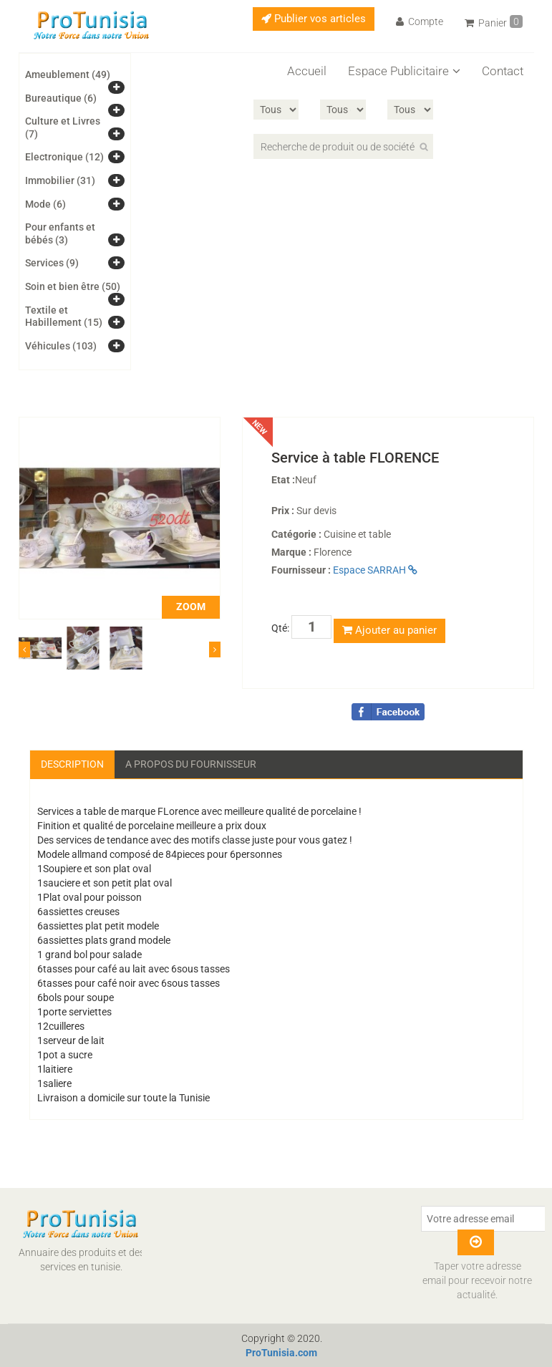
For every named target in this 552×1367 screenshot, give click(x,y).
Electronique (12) (64, 157)
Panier (494, 22)
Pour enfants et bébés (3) (60, 233)
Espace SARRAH (375, 570)
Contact (502, 71)
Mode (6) (45, 204)
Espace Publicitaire (404, 71)
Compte (419, 21)
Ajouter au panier (389, 630)
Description (72, 764)
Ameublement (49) (67, 74)
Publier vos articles (313, 18)
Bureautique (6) (61, 98)
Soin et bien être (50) (72, 286)
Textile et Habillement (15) (63, 316)
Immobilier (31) (60, 180)
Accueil (306, 71)
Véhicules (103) (61, 346)
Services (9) (52, 263)
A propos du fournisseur (190, 764)
